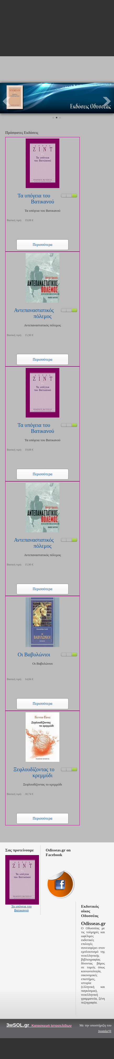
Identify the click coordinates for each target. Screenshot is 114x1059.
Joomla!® (104, 1031)
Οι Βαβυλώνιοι (34, 654)
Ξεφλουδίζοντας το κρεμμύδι (33, 772)
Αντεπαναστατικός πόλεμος (34, 313)
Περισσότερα (42, 244)
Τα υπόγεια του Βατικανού (36, 198)
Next (107, 101)
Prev (7, 101)
